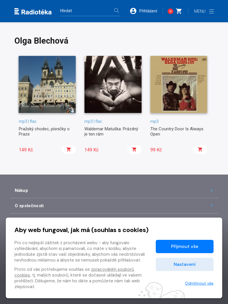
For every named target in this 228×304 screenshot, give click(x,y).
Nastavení (185, 264)
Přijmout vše (184, 246)
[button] (146, 11)
